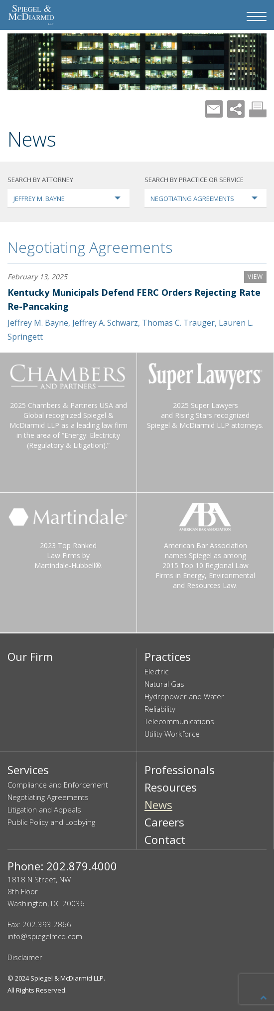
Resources (170, 787)
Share (236, 109)
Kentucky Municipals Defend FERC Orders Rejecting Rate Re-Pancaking (134, 299)
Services (28, 769)
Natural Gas (164, 684)
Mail (214, 109)
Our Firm (30, 656)
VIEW (255, 276)
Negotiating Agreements (89, 247)
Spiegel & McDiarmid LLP (67, 978)
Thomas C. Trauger (178, 322)
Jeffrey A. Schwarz (105, 322)
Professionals (179, 769)
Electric (156, 671)
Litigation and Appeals (44, 809)
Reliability (159, 709)
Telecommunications (179, 721)
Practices (167, 656)
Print (258, 109)
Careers (164, 821)
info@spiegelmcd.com (44, 936)
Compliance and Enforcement (57, 785)
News (158, 804)
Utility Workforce (172, 734)
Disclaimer (24, 957)
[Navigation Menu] (257, 16)
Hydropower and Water (184, 696)
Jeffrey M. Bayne (37, 322)
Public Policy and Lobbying (51, 822)
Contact (164, 839)
